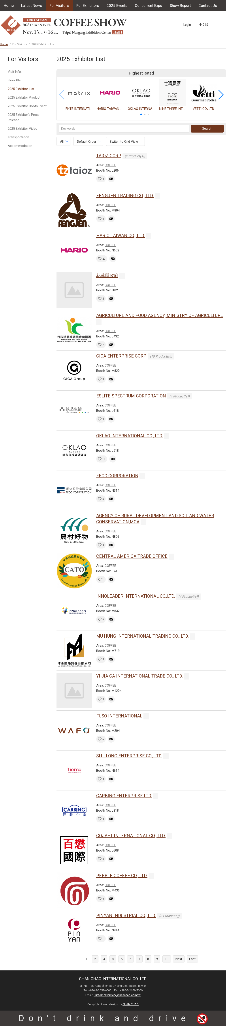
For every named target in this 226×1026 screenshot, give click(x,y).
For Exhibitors (87, 5)
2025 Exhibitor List (21, 89)
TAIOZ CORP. (108, 155)
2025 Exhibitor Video (22, 129)
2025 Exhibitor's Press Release (24, 117)
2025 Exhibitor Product (24, 97)
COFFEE (110, 165)
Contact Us (207, 5)
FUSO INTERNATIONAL (119, 716)
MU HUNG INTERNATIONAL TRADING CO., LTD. (142, 636)
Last (192, 959)
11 (103, 459)
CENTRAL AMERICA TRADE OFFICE (132, 556)
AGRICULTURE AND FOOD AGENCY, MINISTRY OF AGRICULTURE (159, 315)
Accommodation (20, 146)
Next (178, 959)
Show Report (180, 5)
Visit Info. (15, 72)
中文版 (203, 24)
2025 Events (117, 5)
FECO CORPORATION (117, 475)
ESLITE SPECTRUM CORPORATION (131, 396)
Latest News (31, 5)
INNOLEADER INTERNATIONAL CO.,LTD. (135, 596)
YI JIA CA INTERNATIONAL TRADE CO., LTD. (139, 676)
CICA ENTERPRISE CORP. (121, 356)
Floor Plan (15, 80)
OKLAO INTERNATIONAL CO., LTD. (129, 435)
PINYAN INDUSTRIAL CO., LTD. (126, 915)
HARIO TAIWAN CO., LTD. (120, 235)
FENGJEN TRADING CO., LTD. (125, 195)
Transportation (18, 137)
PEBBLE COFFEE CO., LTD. (121, 875)
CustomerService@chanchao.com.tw (117, 995)
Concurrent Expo (148, 5)
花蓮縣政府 (107, 275)
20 (103, 258)
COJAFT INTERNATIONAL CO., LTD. (131, 835)
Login (187, 24)
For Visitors (59, 5)
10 (166, 959)
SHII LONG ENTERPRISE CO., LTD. (129, 755)
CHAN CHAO (130, 1004)
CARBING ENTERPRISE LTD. (124, 795)
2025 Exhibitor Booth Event (27, 106)
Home (9, 5)
